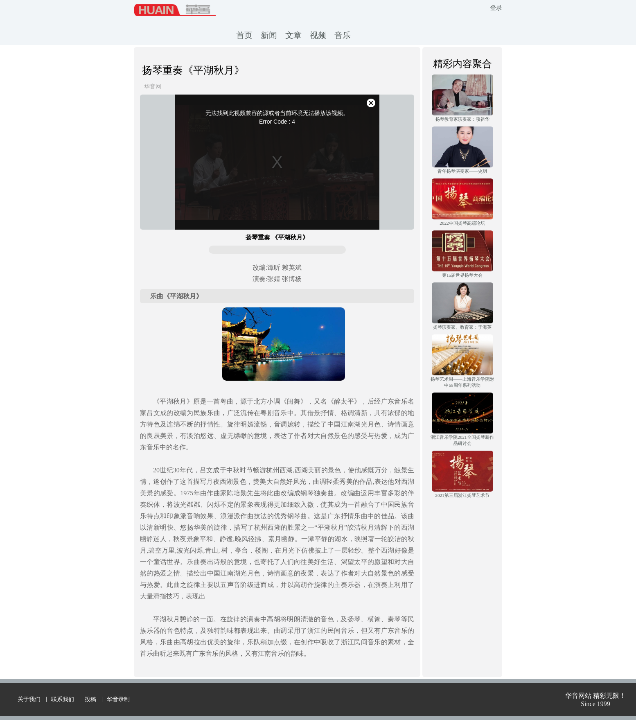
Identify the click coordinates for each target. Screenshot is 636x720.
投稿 (90, 699)
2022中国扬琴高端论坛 (462, 223)
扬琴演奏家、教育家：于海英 (462, 327)
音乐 (342, 35)
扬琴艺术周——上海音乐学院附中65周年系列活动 (462, 382)
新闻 (269, 35)
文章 (293, 35)
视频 (318, 35)
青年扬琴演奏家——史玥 (462, 171)
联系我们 (62, 699)
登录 (496, 8)
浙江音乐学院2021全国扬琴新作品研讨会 (462, 440)
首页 (244, 35)
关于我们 (29, 699)
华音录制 (118, 699)
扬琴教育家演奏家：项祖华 (462, 119)
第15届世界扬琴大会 (462, 275)
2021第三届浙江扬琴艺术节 (462, 495)
